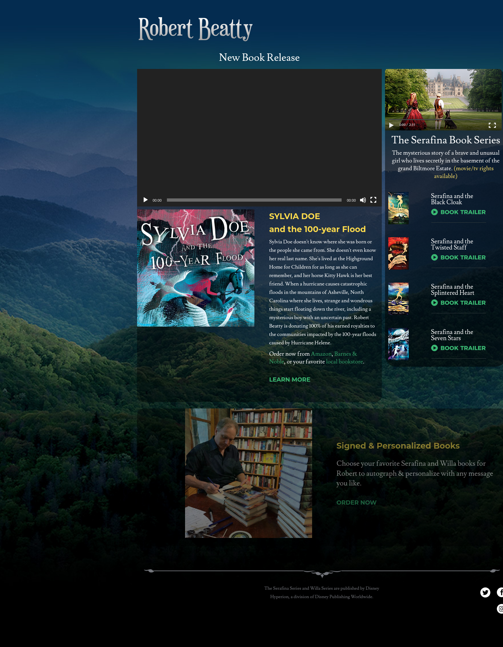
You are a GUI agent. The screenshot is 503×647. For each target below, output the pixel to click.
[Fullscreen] (373, 200)
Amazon (321, 354)
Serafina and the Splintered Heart (452, 290)
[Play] (145, 200)
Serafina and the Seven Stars (452, 335)
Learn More (289, 379)
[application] (259, 137)
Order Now (358, 502)
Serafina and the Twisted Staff (452, 245)
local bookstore (344, 361)
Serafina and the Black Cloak (452, 199)
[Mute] (363, 200)
